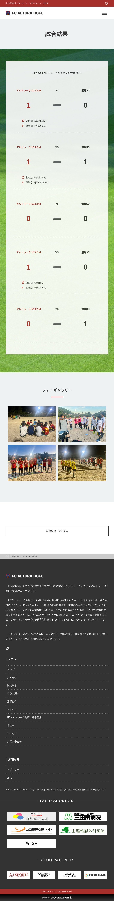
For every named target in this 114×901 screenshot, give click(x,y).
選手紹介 (12, 701)
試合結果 (12, 685)
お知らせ (12, 677)
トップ (10, 669)
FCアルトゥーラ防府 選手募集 (24, 717)
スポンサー (13, 769)
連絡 (9, 777)
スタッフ (12, 709)
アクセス (12, 733)
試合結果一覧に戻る (57, 531)
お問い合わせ (14, 741)
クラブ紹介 (13, 693)
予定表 (10, 725)
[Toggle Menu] (104, 13)
